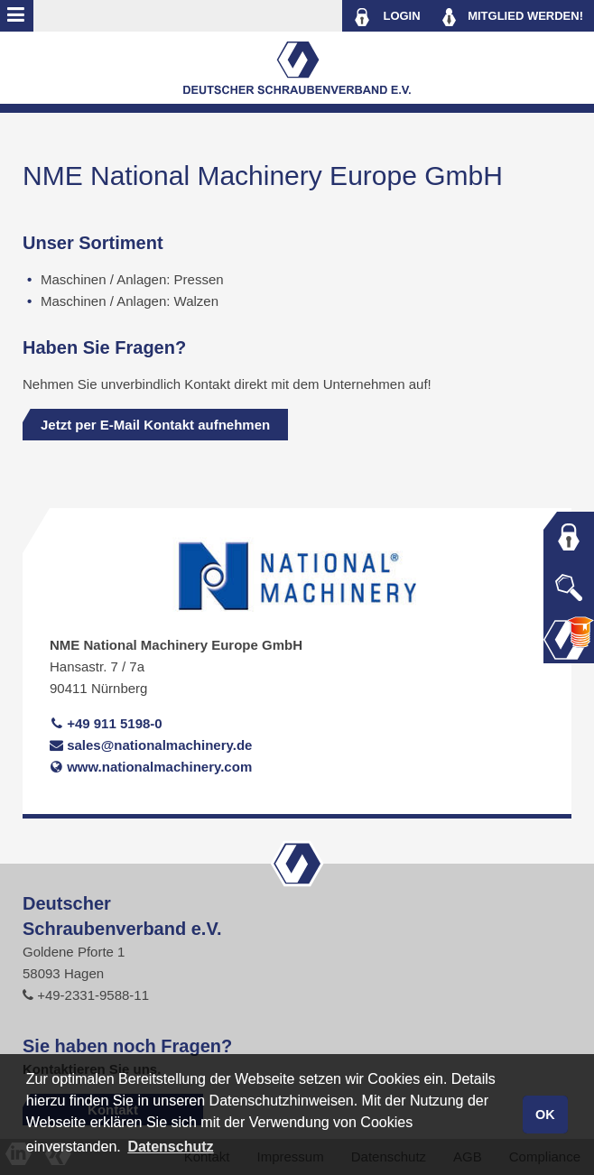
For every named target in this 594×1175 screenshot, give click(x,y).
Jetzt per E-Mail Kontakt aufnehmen (155, 424)
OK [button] (545, 1114)
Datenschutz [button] (170, 1146)
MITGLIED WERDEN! (512, 17)
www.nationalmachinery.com (151, 766)
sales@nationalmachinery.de (151, 745)
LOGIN (387, 17)
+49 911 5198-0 (106, 723)
